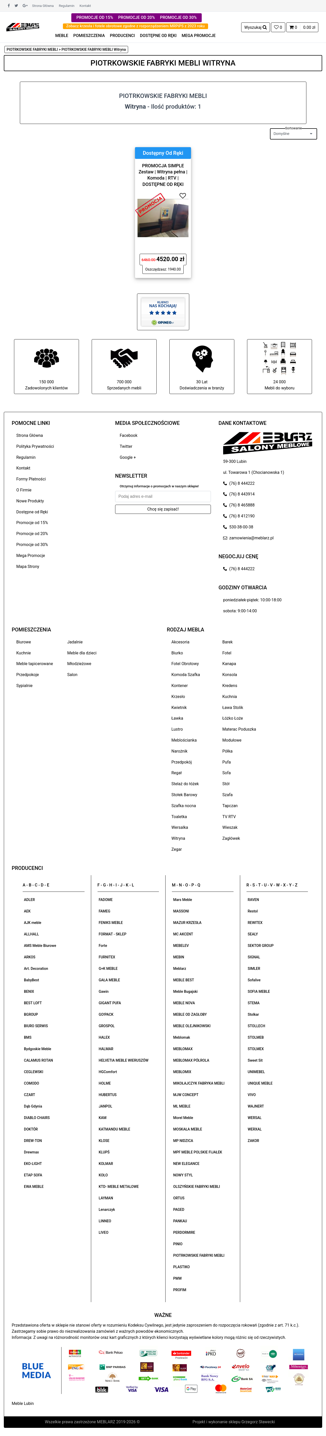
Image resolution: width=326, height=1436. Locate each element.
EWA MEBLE (34, 1187)
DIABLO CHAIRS (37, 1118)
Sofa (226, 772)
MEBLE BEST (183, 980)
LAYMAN (106, 1198)
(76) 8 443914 (239, 494)
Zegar (176, 849)
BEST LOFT (33, 1003)
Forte (103, 946)
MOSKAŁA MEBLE (187, 1129)
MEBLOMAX (183, 1049)
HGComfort (108, 1072)
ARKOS (29, 957)
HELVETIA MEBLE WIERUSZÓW (123, 1060)
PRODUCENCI (122, 35)
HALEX (104, 1037)
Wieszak (230, 827)
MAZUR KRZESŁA (187, 923)
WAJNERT (256, 1106)
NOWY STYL (183, 1175)
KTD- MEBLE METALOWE (119, 1187)
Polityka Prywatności (35, 446)
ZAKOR (253, 1141)
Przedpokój (181, 762)
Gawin (104, 991)
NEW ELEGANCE (186, 1164)
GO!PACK (106, 1014)
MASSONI (181, 911)
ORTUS (178, 1198)
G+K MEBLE (108, 969)
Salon (72, 674)
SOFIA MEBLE (259, 991)
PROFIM (179, 1290)
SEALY (253, 934)
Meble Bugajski (185, 991)
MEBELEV (181, 946)
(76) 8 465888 (239, 505)
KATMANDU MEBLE (114, 1129)
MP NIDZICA (183, 1141)
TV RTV (229, 816)
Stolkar (253, 1014)
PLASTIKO (181, 1267)
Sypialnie (24, 685)
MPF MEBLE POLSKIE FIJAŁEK (197, 1152)
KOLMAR (106, 1164)
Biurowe (23, 642)
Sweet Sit (255, 1060)
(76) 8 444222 (239, 483)
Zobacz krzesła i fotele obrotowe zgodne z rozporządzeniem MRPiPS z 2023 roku (135, 26)
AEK (27, 911)
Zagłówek (231, 838)
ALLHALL (31, 934)
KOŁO (103, 1175)
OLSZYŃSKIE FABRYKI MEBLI (196, 1187)
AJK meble (32, 923)
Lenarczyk (107, 1210)
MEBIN (178, 957)
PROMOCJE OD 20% (136, 17)
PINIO (177, 1244)
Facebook (128, 435)
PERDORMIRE (184, 1232)
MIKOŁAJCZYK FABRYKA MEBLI (198, 1083)
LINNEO (105, 1221)
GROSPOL (107, 1026)
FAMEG (104, 911)
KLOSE (104, 1141)
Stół (225, 783)
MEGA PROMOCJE (198, 35)
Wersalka (179, 827)
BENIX (29, 991)
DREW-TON (33, 1141)
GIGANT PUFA (110, 1003)
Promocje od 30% (32, 544)
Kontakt (85, 6)
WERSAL (255, 1118)
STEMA (254, 1003)
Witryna (178, 838)
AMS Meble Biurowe (40, 946)
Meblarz (179, 969)
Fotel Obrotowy (185, 663)
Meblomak (181, 1037)
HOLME (105, 1083)
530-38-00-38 (238, 527)
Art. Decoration (36, 969)
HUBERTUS (108, 1095)
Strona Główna (43, 6)
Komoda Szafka (185, 674)
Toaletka (179, 816)
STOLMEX (256, 1049)
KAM (102, 1118)
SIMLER (254, 969)
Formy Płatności (31, 479)
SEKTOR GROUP (261, 946)
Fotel (226, 653)
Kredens (229, 685)
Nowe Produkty (30, 501)
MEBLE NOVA (184, 1003)
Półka (227, 751)
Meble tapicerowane (34, 663)
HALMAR (106, 1049)
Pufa (226, 762)
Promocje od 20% (32, 533)
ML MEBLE (182, 1106)
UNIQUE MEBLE (260, 1083)
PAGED (178, 1210)
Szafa (227, 794)
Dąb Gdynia (33, 1106)
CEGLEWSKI (33, 1072)
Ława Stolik (232, 707)
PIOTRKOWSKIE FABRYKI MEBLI (198, 1255)
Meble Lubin (23, 1403)
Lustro (177, 729)
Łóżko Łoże (232, 718)
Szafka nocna (183, 805)
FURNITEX (107, 957)
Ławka (177, 718)
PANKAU (180, 1221)
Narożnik (179, 751)
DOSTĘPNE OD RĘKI (158, 35)
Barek (227, 642)
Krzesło (178, 696)
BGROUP (31, 1014)
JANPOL (105, 1106)
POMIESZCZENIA (89, 35)
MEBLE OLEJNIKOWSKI (192, 1026)
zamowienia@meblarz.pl (248, 538)
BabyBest (31, 980)
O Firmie (24, 490)
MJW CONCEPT (185, 1095)
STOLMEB (256, 1037)
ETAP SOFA (33, 1175)
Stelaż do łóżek (185, 783)
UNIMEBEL (256, 1072)
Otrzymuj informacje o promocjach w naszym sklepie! (159, 486)
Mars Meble (182, 900)
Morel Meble (183, 1118)
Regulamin (66, 6)
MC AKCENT (183, 934)
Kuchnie (23, 653)
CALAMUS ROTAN (38, 1060)
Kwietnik (179, 707)
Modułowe (231, 740)
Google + (128, 457)
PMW (177, 1278)
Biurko (177, 653)
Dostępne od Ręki (32, 512)
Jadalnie (75, 642)
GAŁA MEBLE (109, 980)
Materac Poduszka (239, 729)
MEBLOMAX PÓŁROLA (191, 1060)
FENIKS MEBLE (111, 923)
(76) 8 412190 (239, 516)
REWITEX (255, 923)
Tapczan (230, 805)
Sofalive (254, 980)
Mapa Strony (27, 566)
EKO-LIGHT (33, 1164)
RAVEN (253, 900)
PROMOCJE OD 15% (94, 17)
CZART (29, 1095)
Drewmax (31, 1152)
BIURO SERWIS (36, 1026)
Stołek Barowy (184, 794)
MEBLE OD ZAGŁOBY (190, 1014)
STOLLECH (256, 1026)
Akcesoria (180, 642)
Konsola (229, 674)
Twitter (126, 446)
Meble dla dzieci (82, 653)
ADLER (29, 900)
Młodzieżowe (79, 663)
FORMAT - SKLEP (113, 934)
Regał (176, 772)
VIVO (252, 1095)
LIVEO (103, 1232)
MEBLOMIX (182, 1072)
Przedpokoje (27, 674)
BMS (28, 1037)
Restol (253, 911)
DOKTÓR (31, 1129)
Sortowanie (293, 128)
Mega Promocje (30, 555)
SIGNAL (254, 957)
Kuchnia (229, 696)
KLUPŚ (104, 1152)
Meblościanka (184, 740)
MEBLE (61, 35)
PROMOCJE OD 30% (178, 17)
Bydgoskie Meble (37, 1049)
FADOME (106, 900)
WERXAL (255, 1129)
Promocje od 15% (32, 522)
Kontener (179, 685)
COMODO (31, 1083)
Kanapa (229, 663)
